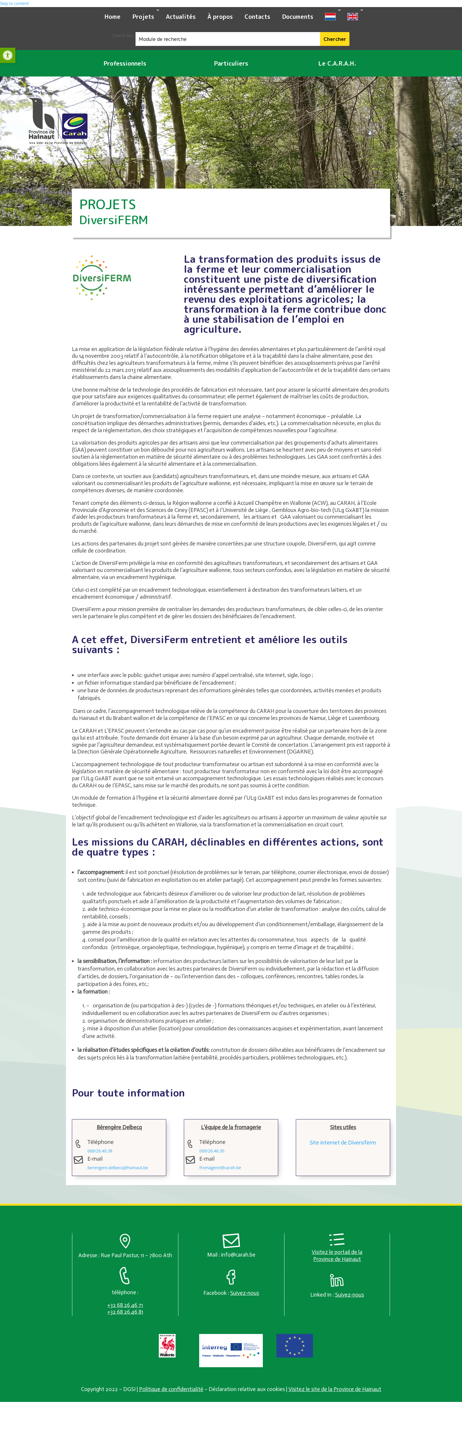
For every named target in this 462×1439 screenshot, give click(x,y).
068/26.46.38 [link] (100, 1151)
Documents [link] (297, 16)
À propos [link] (220, 16)
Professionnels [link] (124, 63)
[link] (7, 55)
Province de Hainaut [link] (337, 1259)
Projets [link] (143, 16)
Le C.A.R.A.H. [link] (337, 63)
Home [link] (112, 16)
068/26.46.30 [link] (212, 1151)
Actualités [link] (181, 16)
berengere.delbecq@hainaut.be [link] (118, 1167)
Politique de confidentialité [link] (171, 1389)
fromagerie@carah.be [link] (220, 1167)
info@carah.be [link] (238, 1254)
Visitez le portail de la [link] (337, 1252)
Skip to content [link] (14, 3)
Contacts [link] (257, 16)
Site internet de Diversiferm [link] (343, 1142)
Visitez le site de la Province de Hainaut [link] (334, 1389)
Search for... (124, 35)
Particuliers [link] (231, 63)
